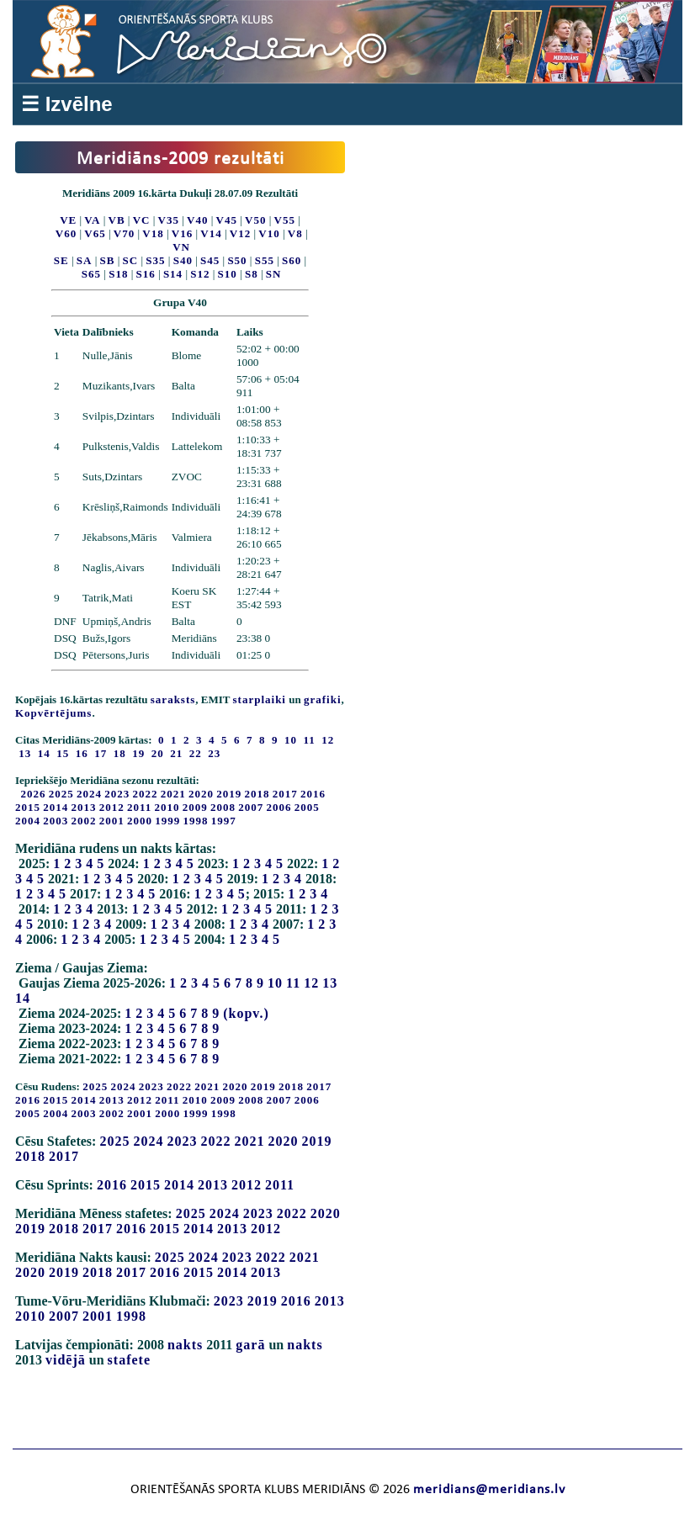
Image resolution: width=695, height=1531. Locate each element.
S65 (91, 274)
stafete (129, 1360)
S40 (183, 260)
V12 (240, 233)
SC (131, 260)
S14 (173, 274)
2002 (84, 820)
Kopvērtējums (53, 713)
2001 (112, 820)
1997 (223, 820)
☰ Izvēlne (67, 104)
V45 (226, 220)
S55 (264, 260)
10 (275, 983)
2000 (139, 820)
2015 (27, 807)
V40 (197, 220)
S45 (210, 260)
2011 (139, 807)
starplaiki (259, 699)
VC (142, 220)
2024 (89, 793)
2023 (117, 793)
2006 (279, 807)
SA (85, 260)
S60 (291, 260)
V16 (182, 233)
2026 (33, 793)
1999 (167, 820)
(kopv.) (246, 1013)
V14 (210, 233)
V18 (152, 233)
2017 (285, 793)
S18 (118, 274)
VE (68, 220)
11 (293, 983)
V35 (168, 220)
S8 (251, 274)
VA (92, 220)
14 (22, 998)
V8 (295, 233)
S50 (237, 260)
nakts (185, 1345)
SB (107, 260)
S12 (200, 274)
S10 (227, 274)
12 (311, 983)
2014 (55, 807)
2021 (173, 793)
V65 (94, 233)
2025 (61, 793)
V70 (124, 233)
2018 (257, 793)
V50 (255, 220)
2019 (228, 793)
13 (329, 983)
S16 (146, 274)
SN (274, 274)
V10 (268, 233)
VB (117, 220)
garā (250, 1345)
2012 (112, 807)
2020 (201, 793)
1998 (196, 820)
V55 (284, 220)
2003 (55, 820)
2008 (223, 807)
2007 (250, 807)
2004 (27, 820)
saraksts (173, 699)
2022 (145, 793)
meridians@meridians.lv (489, 1490)
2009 (195, 807)
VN (181, 247)
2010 (167, 807)
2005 (307, 807)
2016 (313, 793)
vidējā (65, 1360)
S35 (155, 260)
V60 (66, 233)
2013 (84, 807)
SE (61, 260)
